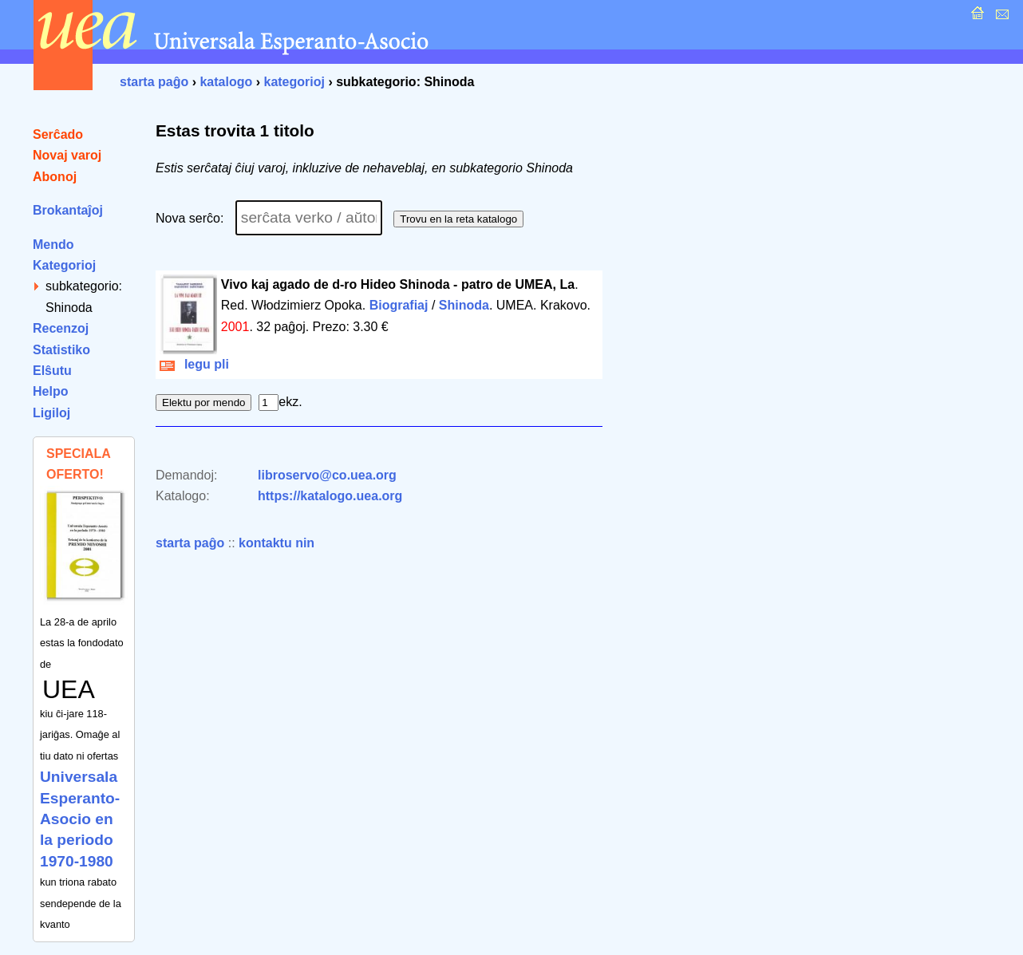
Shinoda (464, 305)
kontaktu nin (276, 543)
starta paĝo (154, 82)
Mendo (53, 244)
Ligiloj (51, 413)
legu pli (194, 364)
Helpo (50, 391)
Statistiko (61, 350)
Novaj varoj (67, 155)
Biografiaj (399, 305)
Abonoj (55, 177)
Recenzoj (61, 328)
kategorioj (293, 82)
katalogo (225, 82)
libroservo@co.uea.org (327, 475)
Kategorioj (64, 265)
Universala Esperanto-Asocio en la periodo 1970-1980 (80, 819)
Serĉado (58, 134)
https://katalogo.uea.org (330, 496)
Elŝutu (52, 370)
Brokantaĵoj (68, 210)
